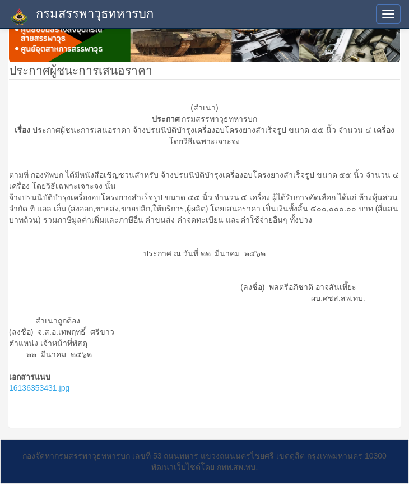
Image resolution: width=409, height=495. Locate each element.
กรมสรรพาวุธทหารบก (81, 16)
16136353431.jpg (39, 387)
